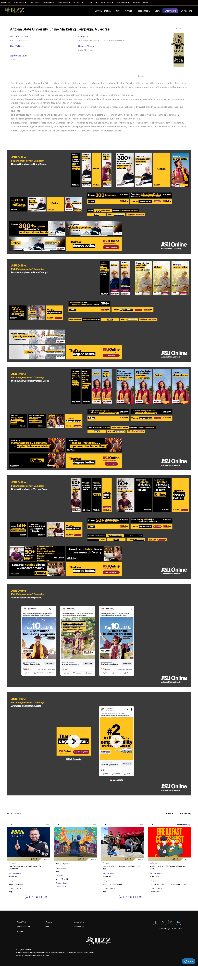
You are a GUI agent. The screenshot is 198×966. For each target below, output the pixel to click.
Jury (117, 11)
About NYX (21, 922)
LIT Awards (92, 3)
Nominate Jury (79, 927)
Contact (48, 922)
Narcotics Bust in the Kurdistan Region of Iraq (121, 867)
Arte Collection (123, 3)
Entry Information (103, 11)
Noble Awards (107, 3)
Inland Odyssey (63, 863)
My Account (186, 11)
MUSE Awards (20, 3)
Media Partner (79, 922)
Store (157, 11)
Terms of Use (66, 952)
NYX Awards (48, 3)
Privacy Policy (76, 952)
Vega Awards (34, 3)
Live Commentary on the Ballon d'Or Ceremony (25, 867)
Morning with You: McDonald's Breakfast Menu (168, 867)
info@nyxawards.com (171, 928)
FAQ (47, 927)
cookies (91, 952)
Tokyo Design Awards (140, 3)
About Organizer (23, 927)
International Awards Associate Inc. (37, 955)
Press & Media (143, 11)
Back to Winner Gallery (178, 813)
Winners (128, 11)
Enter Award (170, 11)
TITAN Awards (63, 3)
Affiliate (20, 931)
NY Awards (78, 3)
